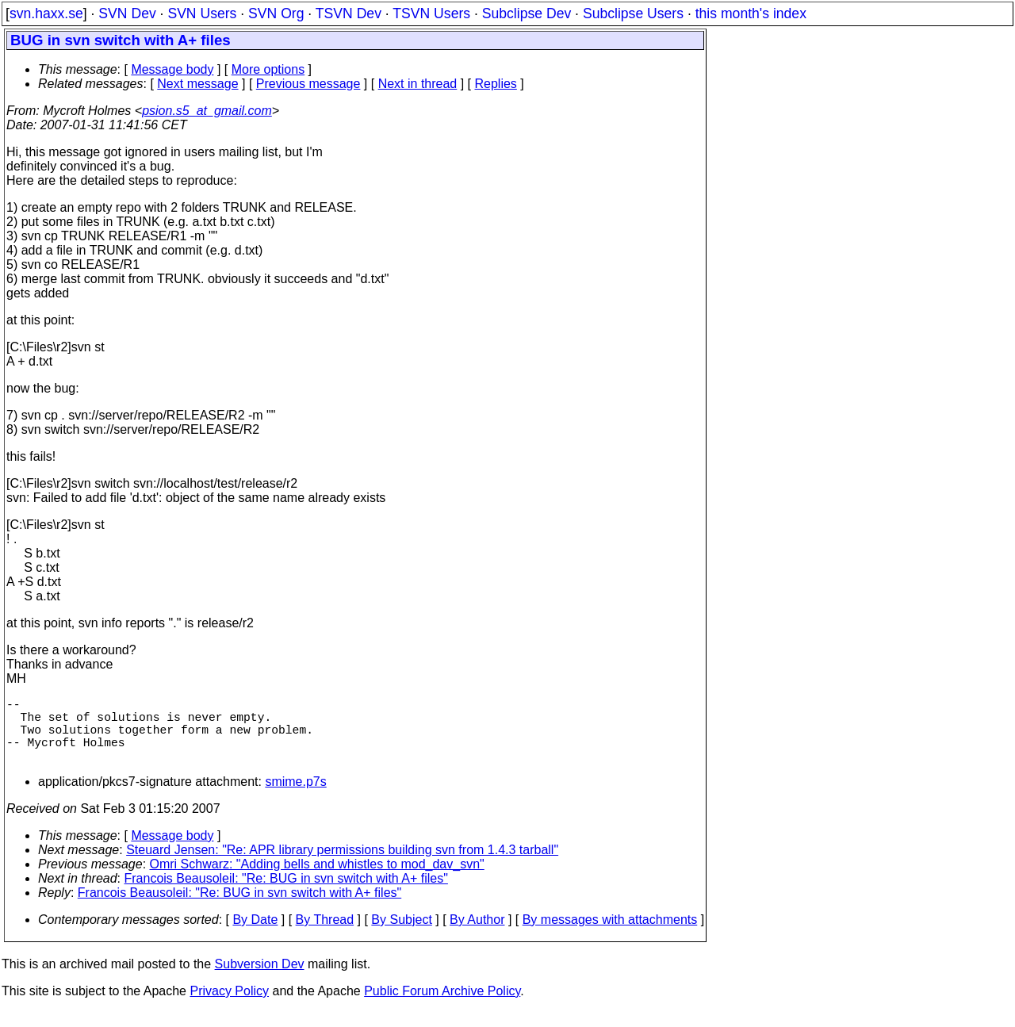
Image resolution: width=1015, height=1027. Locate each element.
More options (268, 69)
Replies (496, 83)
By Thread (325, 935)
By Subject (401, 935)
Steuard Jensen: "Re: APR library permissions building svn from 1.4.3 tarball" (342, 865)
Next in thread (418, 83)
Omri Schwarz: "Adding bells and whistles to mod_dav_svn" (317, 880)
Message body (172, 69)
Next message (197, 83)
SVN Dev (126, 13)
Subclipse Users (633, 13)
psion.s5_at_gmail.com (207, 110)
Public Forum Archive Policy (442, 1007)
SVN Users (201, 13)
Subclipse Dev (526, 13)
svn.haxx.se (46, 13)
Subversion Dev (259, 980)
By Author (477, 935)
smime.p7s (295, 797)
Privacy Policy (229, 1007)
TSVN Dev (348, 13)
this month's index (750, 13)
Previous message (308, 83)
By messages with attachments (610, 935)
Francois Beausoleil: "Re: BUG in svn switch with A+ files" (286, 894)
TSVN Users (431, 13)
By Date (255, 935)
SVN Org (276, 13)
